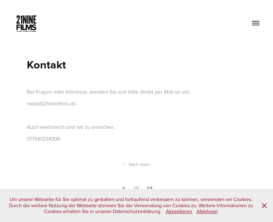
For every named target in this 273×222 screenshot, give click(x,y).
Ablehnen (207, 211)
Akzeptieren (179, 211)
